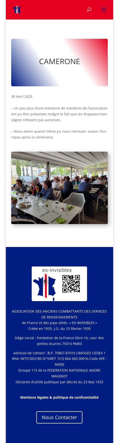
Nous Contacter (59, 417)
